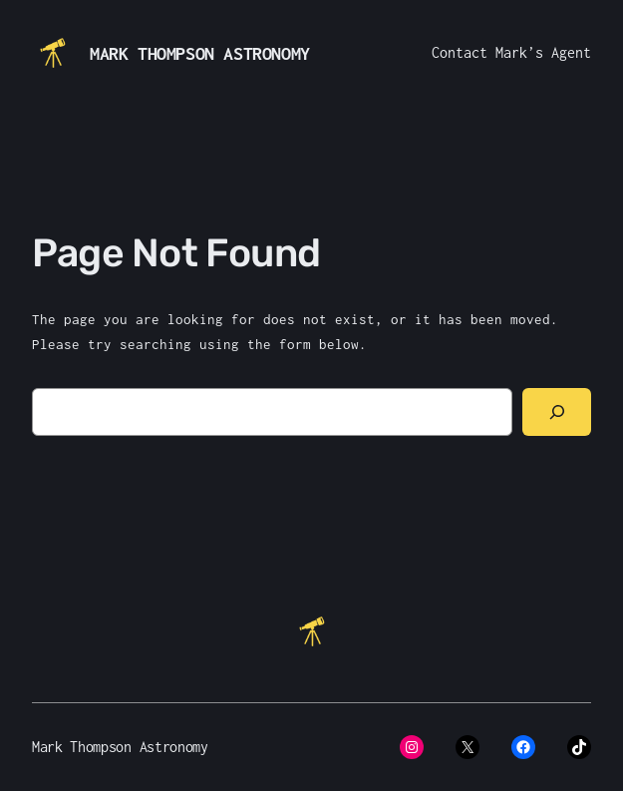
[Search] (556, 412)
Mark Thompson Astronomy (200, 53)
